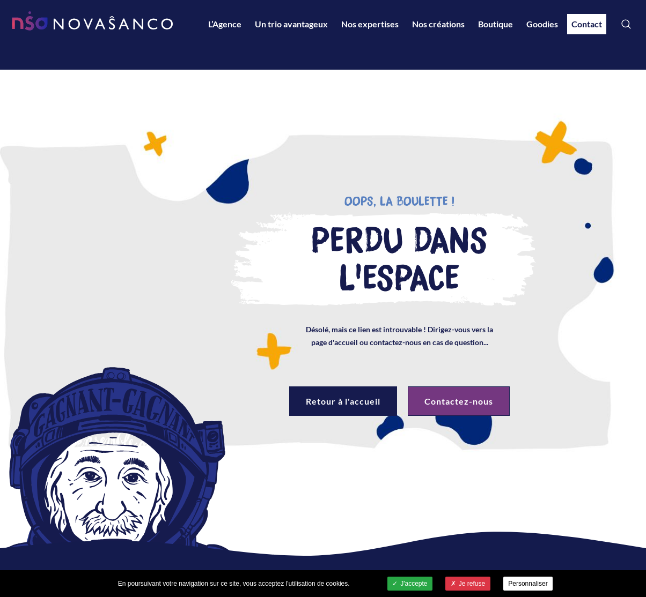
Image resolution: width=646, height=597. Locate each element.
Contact (586, 24)
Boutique (495, 24)
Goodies (542, 24)
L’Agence (224, 24)
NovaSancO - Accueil (92, 21)
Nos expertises (370, 24)
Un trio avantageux (291, 24)
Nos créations (438, 24)
